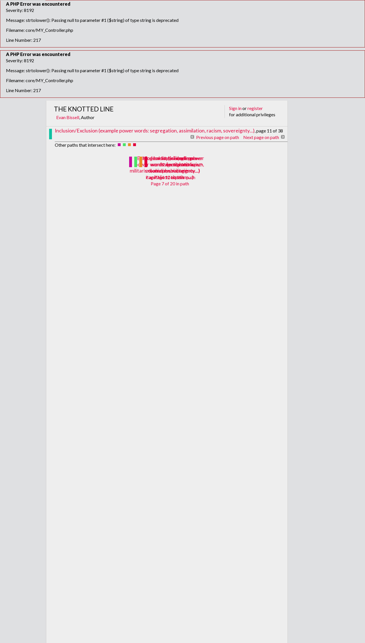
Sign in (235, 108)
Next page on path (261, 137)
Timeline (182, 158)
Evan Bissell (67, 117)
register (255, 108)
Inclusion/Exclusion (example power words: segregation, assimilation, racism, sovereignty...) (155, 131)
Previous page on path (217, 137)
